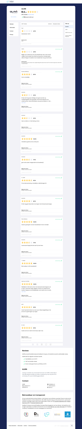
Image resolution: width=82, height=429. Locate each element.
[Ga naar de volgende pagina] (46, 344)
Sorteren (50, 23)
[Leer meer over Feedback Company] (47, 414)
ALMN (23, 9)
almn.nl (50, 387)
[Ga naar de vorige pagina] (37, 344)
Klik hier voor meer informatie (58, 406)
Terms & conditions (32, 425)
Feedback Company (64, 425)
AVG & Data (20, 425)
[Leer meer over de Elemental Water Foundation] (68, 414)
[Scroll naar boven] (71, 425)
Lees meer (23, 102)
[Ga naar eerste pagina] (33, 344)
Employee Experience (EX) (37, 403)
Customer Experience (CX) (60, 401)
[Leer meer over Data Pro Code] (26, 414)
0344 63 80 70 (52, 386)
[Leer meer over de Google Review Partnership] (57, 414)
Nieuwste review (57, 23)
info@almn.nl (52, 384)
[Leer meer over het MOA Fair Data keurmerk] (36, 414)
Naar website (13, 16)
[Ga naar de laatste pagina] (51, 344)
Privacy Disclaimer (12, 425)
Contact (25, 425)
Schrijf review (31, 14)
